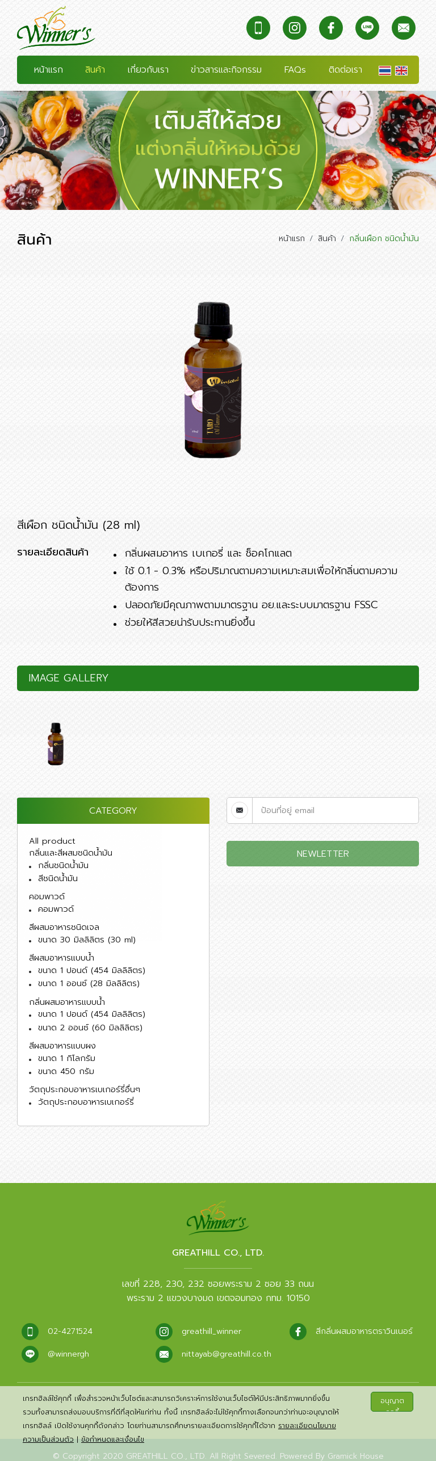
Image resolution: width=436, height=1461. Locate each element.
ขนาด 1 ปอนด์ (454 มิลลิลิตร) (90, 962)
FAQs (295, 71)
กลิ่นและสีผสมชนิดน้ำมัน (70, 849)
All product (50, 838)
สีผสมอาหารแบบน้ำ (61, 950)
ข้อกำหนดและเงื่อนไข (112, 1439)
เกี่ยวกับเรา (148, 71)
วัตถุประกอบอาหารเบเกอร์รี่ (84, 1088)
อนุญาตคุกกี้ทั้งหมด (392, 1404)
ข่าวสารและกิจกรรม (226, 71)
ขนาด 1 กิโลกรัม (65, 1046)
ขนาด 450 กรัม (65, 1059)
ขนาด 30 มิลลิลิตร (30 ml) (85, 932)
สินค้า (95, 71)
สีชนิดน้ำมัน (57, 873)
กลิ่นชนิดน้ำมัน (62, 861)
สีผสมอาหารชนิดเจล (63, 921)
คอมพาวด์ (46, 891)
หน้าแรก (48, 71)
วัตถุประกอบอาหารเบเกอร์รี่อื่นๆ (83, 1077)
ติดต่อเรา (345, 71)
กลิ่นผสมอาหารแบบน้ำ (66, 993)
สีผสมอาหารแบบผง (62, 1035)
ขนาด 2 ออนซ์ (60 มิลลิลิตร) (89, 1017)
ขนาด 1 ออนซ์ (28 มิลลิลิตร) (87, 974)
